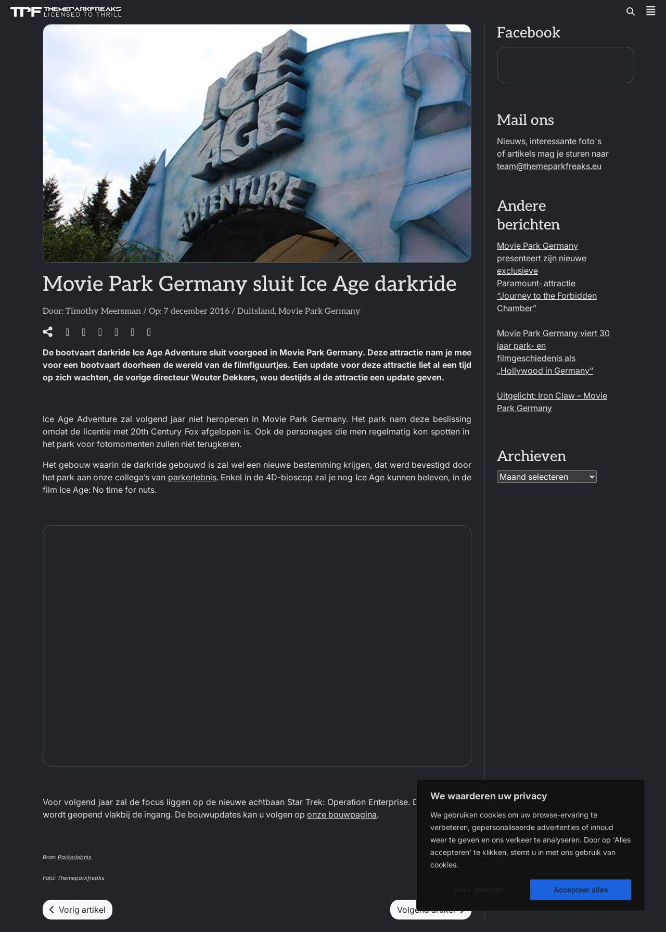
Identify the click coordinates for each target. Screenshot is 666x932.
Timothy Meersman (103, 311)
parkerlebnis (192, 477)
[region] (530, 845)
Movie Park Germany (319, 311)
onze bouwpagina (342, 814)
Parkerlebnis (75, 857)
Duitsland (256, 311)
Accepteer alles (581, 889)
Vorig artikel (77, 909)
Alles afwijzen (478, 889)
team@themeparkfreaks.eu (549, 166)
